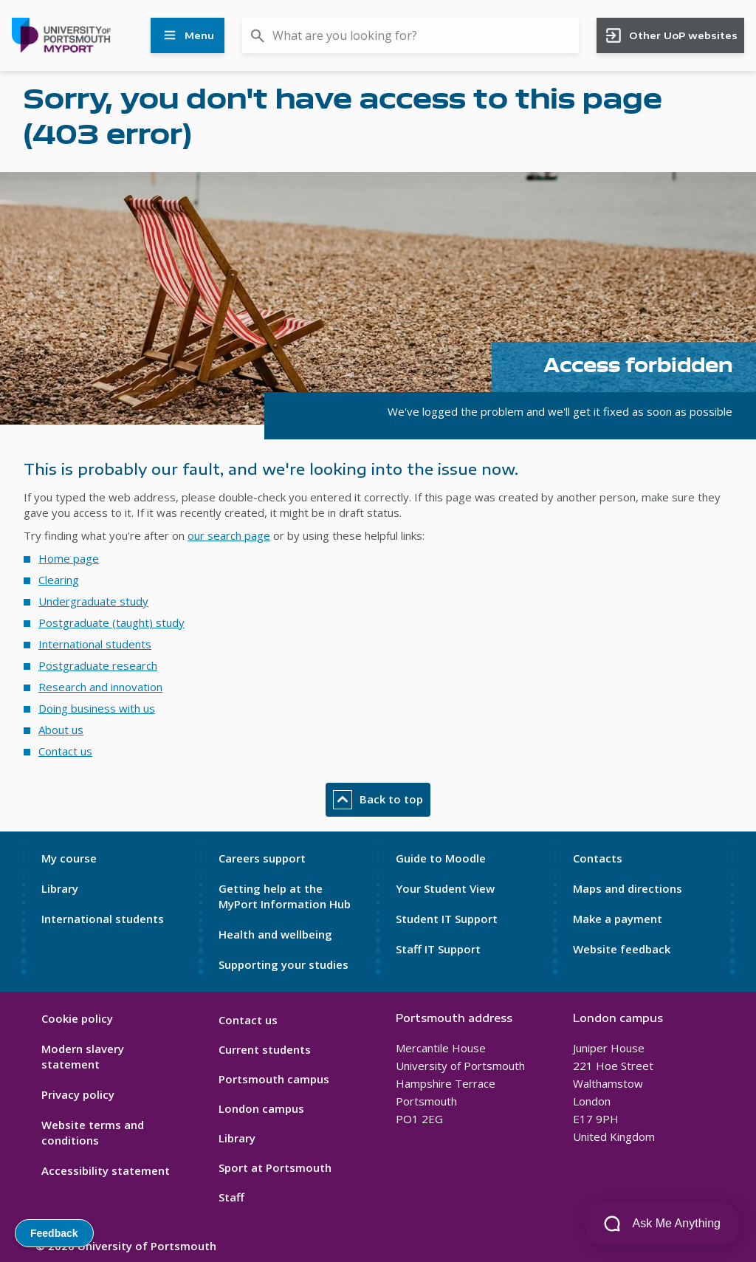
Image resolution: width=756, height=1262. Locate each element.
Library (59, 888)
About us (60, 729)
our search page (229, 535)
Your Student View (445, 888)
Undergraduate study (93, 601)
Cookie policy (77, 1018)
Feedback (54, 1233)
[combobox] (410, 35)
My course (69, 858)
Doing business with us (96, 708)
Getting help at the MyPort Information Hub (285, 896)
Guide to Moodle (441, 858)
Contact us (65, 751)
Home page (68, 558)
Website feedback (621, 949)
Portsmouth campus (274, 1078)
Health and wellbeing (275, 934)
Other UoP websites (671, 35)
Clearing (58, 579)
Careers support (262, 858)
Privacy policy (77, 1094)
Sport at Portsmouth (275, 1167)
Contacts (597, 858)
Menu (187, 35)
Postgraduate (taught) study (111, 622)
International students (94, 644)
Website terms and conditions (92, 1132)
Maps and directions (627, 888)
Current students (265, 1049)
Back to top (378, 799)
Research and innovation (100, 686)
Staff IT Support (438, 949)
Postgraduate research (97, 665)
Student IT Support (447, 918)
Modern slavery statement (82, 1056)
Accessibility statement (105, 1170)
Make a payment (617, 918)
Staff (231, 1197)
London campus (261, 1108)
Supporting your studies (283, 964)
